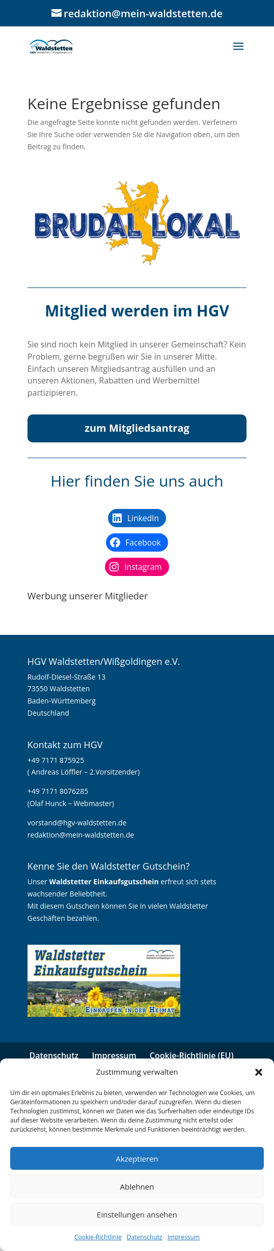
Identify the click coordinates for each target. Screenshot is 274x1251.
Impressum (184, 1237)
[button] (259, 1072)
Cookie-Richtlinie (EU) (192, 1055)
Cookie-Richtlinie (98, 1237)
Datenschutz (144, 1237)
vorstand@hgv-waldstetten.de (77, 822)
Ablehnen (137, 1186)
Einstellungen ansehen (137, 1214)
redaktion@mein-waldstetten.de (81, 835)
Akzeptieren (137, 1158)
